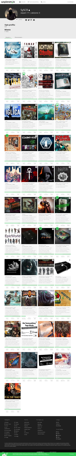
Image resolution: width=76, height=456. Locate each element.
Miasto (8, 29)
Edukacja (16, 424)
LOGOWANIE (70, 2)
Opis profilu (10, 25)
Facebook (58, 435)
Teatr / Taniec (17, 427)
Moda (15, 425)
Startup (16, 434)
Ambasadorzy (40, 430)
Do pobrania (26, 432)
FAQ (25, 431)
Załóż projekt (26, 422)
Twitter (58, 437)
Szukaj (43, 2)
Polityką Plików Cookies (42, 453)
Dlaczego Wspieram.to (40, 425)
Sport (16, 432)
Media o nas (40, 426)
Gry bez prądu (8, 430)
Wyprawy (16, 431)
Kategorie (22, 2)
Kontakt (25, 434)
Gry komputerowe (7, 428)
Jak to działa (40, 422)
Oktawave (53, 452)
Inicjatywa (7, 432)
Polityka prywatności (28, 427)
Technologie (17, 429)
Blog (57, 432)
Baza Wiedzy (58, 425)
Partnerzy (39, 428)
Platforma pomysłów (41, 432)
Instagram (58, 438)
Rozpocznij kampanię (33, 2)
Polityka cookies (27, 429)
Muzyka (6, 422)
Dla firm (57, 422)
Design (6, 437)
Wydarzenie (7, 433)
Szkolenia (58, 424)
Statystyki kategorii (41, 433)
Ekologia (16, 436)
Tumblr (58, 433)
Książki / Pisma (8, 424)
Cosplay (16, 422)
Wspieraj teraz (26, 424)
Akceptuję (71, 454)
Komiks (6, 425)
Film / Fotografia (8, 435)
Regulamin (26, 425)
